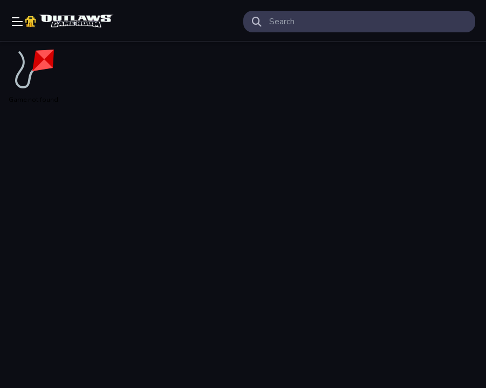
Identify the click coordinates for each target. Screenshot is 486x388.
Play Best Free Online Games (70, 21)
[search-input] (368, 21)
